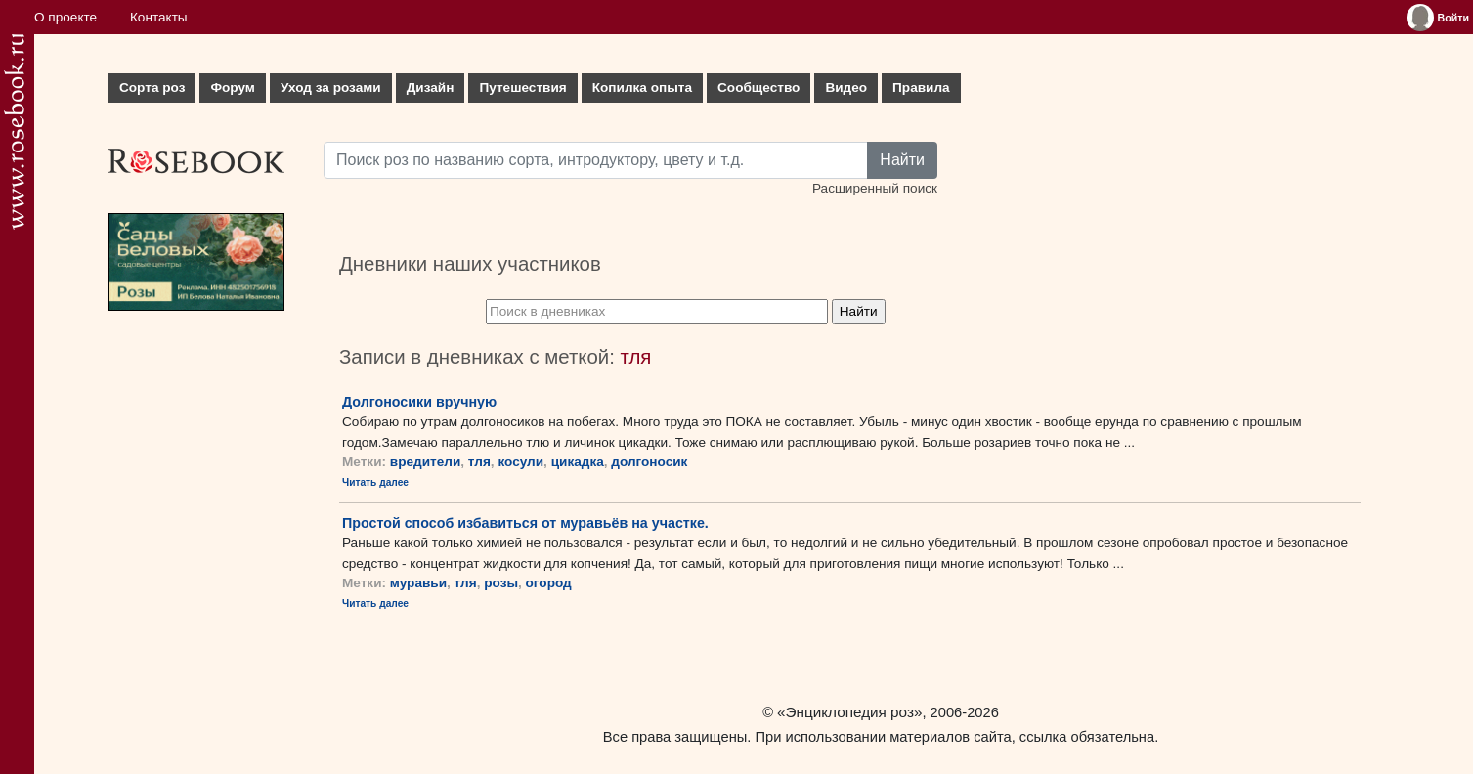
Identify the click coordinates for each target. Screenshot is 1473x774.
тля (479, 461)
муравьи (418, 583)
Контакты (159, 17)
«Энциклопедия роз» (849, 712)
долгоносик (649, 461)
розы (501, 583)
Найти (902, 159)
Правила (921, 87)
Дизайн (431, 87)
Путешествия (522, 87)
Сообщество (758, 87)
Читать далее (375, 482)
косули (520, 461)
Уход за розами (331, 87)
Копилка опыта (642, 87)
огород (549, 583)
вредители (425, 461)
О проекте (65, 17)
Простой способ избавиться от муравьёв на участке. (525, 523)
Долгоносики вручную (419, 401)
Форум (232, 87)
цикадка (577, 461)
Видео (846, 87)
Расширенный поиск (874, 188)
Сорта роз (152, 87)
